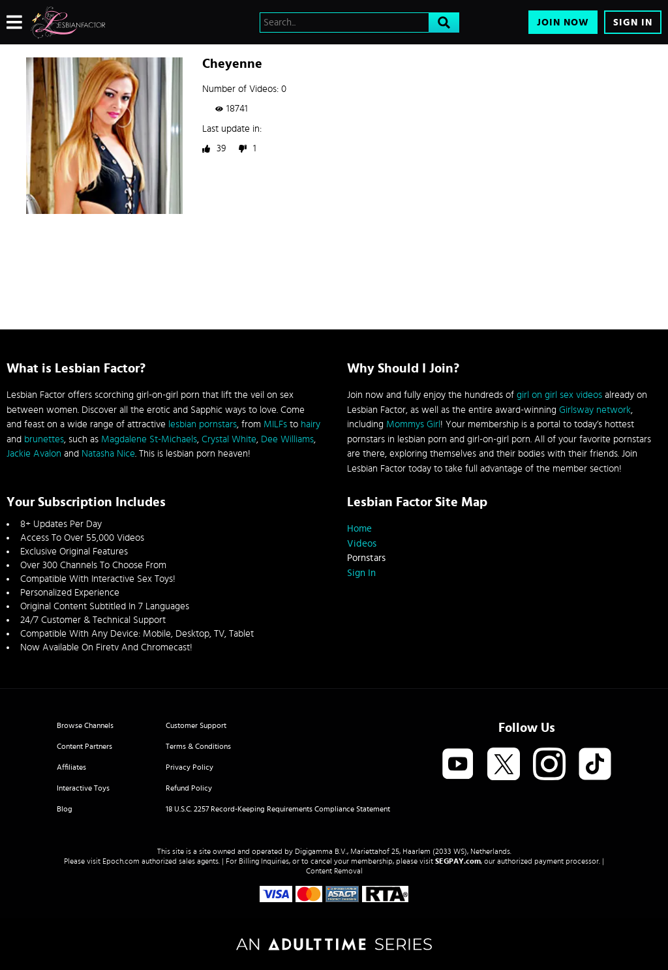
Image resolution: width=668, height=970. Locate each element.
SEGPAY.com (458, 861)
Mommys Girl (413, 424)
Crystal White (229, 439)
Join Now (563, 22)
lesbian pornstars (202, 424)
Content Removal (334, 871)
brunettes (44, 439)
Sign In (632, 22)
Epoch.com (121, 861)
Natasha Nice (108, 454)
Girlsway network (595, 410)
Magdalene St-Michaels (149, 439)
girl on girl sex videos (559, 395)
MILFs (275, 424)
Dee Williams (287, 439)
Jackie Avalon (34, 454)
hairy (310, 424)
